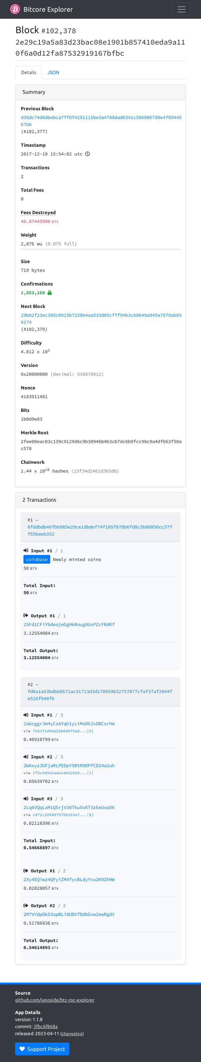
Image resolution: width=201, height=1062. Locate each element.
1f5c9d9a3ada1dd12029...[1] (63, 772)
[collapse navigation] (181, 9)
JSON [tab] (53, 72)
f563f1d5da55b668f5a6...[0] (63, 731)
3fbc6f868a (46, 1026)
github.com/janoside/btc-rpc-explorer (54, 1000)
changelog (72, 1033)
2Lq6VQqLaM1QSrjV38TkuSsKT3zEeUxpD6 (69, 807)
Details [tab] (28, 72)
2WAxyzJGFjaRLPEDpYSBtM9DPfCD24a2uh (69, 765)
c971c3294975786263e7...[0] (63, 814)
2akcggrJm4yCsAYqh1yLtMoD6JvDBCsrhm (69, 724)
